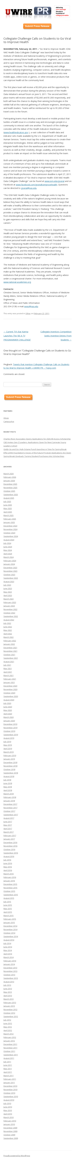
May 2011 (7, 1068)
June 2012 (7, 1023)
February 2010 (9, 1121)
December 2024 (10, 526)
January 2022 (9, 644)
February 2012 (9, 1037)
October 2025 (9, 491)
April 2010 (7, 1114)
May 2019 (7, 745)
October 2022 (9, 613)
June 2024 (7, 546)
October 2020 (9, 693)
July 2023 (7, 585)
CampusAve (8, 421)
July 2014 (7, 943)
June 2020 (7, 706)
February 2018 (9, 797)
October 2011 (9, 1051)
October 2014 (9, 933)
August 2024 (8, 539)
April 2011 (7, 1072)
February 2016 (9, 877)
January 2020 (9, 720)
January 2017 (9, 839)
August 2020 (8, 700)
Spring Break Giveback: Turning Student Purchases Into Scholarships (33, 456)
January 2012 (9, 1041)
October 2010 (9, 1093)
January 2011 (9, 1082)
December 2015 (10, 884)
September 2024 (10, 536)
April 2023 (7, 595)
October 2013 (9, 974)
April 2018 (7, 790)
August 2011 (8, 1058)
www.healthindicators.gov (16, 132)
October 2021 (9, 654)
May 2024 (7, 550)
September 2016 (10, 853)
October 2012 (9, 1013)
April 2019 (7, 748)
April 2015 (7, 912)
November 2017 (10, 807)
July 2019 (7, 741)
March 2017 (8, 832)
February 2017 (9, 835)
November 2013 (10, 971)
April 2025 (7, 512)
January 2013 (9, 1006)
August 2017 (8, 818)
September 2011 (10, 1054)
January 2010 (9, 1124)
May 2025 (7, 508)
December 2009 (10, 1127)
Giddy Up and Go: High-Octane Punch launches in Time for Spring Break (35, 449)
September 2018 (10, 773)
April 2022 (7, 633)
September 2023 (10, 578)
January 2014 (9, 964)
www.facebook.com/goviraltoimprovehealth (36, 184)
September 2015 (10, 894)
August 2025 (8, 498)
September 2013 (10, 978)
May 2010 (7, 1110)
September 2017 (10, 814)
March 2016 (8, 873)
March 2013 (8, 999)
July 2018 (7, 780)
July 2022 (7, 623)
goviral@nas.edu (29, 188)
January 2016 (9, 880)
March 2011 (8, 1075)
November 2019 (10, 727)
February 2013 (9, 1002)
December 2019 (10, 724)
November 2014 (10, 929)
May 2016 (7, 867)
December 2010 (10, 1086)
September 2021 (10, 658)
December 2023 (10, 567)
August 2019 (8, 738)
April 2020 (7, 713)
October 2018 (9, 769)
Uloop (6, 418)
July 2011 (7, 1061)
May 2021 (7, 668)
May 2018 (7, 787)
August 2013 (8, 981)
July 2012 (7, 1020)
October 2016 (9, 849)
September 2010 (10, 1096)
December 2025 (10, 484)
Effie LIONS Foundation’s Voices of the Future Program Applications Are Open (37, 452)
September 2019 (10, 734)
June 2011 (7, 1065)
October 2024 (9, 532)
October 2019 (9, 731)
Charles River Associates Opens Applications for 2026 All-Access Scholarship (37, 439)
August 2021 (8, 661)
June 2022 (7, 626)
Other (28, 313)
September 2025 (10, 494)
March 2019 (8, 752)
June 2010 (7, 1107)
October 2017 (9, 811)
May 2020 (7, 710)
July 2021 (7, 665)
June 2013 (7, 988)
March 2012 (8, 1034)
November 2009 (10, 1131)
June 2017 (7, 821)
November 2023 (10, 571)
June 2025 (7, 505)
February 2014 (9, 960)
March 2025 (8, 515)
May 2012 (7, 1027)
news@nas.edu (31, 306)
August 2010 (8, 1100)
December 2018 (10, 762)
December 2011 (10, 1044)
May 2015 (7, 908)
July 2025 (7, 501)
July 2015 (7, 901)
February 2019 (9, 755)
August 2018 (8, 776)
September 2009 (10, 1138)
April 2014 (7, 954)
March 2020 (8, 717)
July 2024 (7, 543)
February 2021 (9, 679)
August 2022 (8, 619)
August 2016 (8, 856)
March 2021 (8, 675)
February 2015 (9, 919)
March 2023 (8, 599)
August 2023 (8, 581)
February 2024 (9, 560)
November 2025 (10, 487)
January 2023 (9, 606)
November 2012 (10, 1009)
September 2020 (10, 696)
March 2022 (8, 637)
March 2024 (8, 557)
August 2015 (8, 898)
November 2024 (10, 529)
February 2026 (9, 477)
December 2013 (10, 967)
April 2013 (7, 995)
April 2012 (7, 1030)
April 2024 (7, 553)
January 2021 (9, 682)
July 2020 (7, 703)
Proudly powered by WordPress (16, 1155)
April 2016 (7, 870)
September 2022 (10, 616)
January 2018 (9, 800)
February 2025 (9, 519)
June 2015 (7, 905)
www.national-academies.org (17, 282)
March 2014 (8, 957)
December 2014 (10, 926)
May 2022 (7, 630)
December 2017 (10, 804)
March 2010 (8, 1117)
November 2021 (10, 651)
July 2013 (7, 985)
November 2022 (10, 609)
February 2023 (9, 602)
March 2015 (8, 915)
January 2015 (9, 922)
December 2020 (10, 686)
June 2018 (7, 783)
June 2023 (7, 588)
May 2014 (7, 950)
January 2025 (9, 522)
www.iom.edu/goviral (54, 181)
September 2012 (10, 1016)
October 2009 (9, 1134)
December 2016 (10, 842)
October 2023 (9, 574)
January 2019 (9, 759)
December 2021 (10, 647)
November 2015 (10, 887)
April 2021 (7, 672)
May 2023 (7, 592)
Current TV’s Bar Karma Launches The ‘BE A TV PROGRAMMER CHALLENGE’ (17, 335)
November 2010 (10, 1089)
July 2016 (7, 860)
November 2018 (10, 766)
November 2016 (10, 846)
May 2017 (7, 825)
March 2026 (8, 473)
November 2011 (10, 1047)
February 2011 (9, 1079)
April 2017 (7, 828)
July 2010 (7, 1103)
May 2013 (7, 992)
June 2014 (7, 947)
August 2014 (8, 940)
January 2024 (9, 564)
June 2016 (7, 863)
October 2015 (9, 891)
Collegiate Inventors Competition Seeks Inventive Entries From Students (56, 335)
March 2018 (8, 793)
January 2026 (9, 480)
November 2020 (10, 689)
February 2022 (9, 640)
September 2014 (10, 936)
